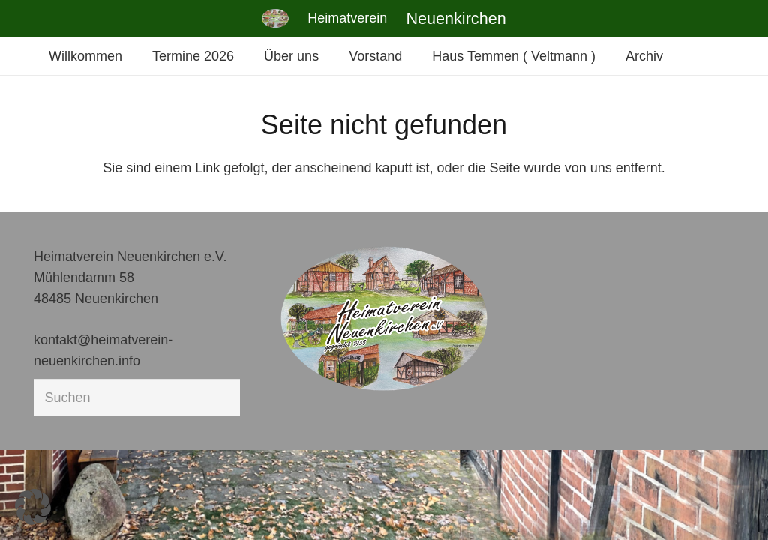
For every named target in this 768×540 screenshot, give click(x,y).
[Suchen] (137, 397)
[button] (33, 507)
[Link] (275, 18)
